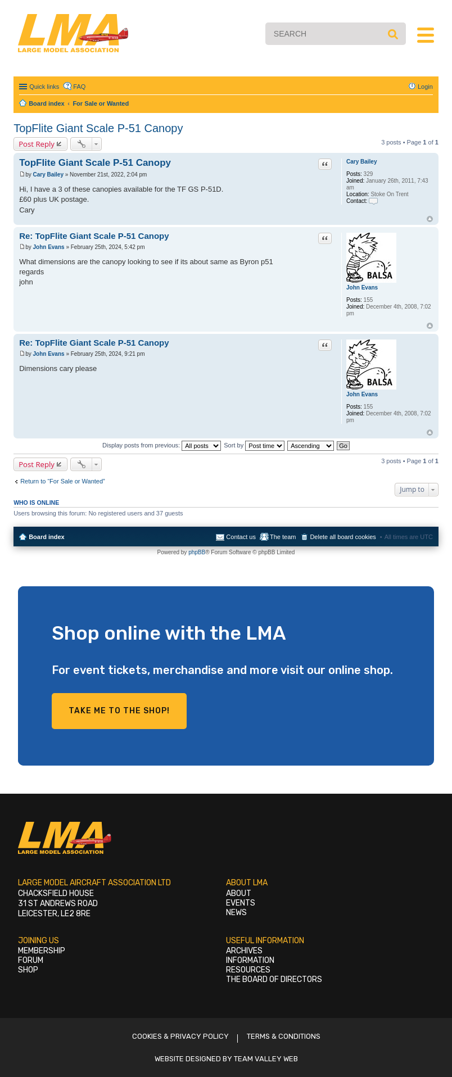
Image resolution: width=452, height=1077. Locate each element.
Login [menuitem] (425, 86)
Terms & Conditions (283, 1036)
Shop (28, 970)
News (236, 912)
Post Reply (37, 144)
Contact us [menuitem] (241, 536)
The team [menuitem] (283, 536)
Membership (41, 951)
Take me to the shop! (119, 711)
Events (240, 903)
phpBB (196, 552)
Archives (244, 951)
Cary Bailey (361, 162)
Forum (30, 960)
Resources (248, 970)
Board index (47, 536)
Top (430, 219)
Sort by (254, 445)
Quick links (44, 86)
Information (250, 960)
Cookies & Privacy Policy (180, 1036)
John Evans (362, 287)
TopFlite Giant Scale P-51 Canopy (98, 128)
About (238, 893)
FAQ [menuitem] (79, 86)
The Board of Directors (274, 979)
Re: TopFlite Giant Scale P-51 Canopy (94, 236)
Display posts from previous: (161, 445)
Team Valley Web (266, 1059)
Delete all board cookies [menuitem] (343, 536)
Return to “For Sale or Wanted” (62, 481)
